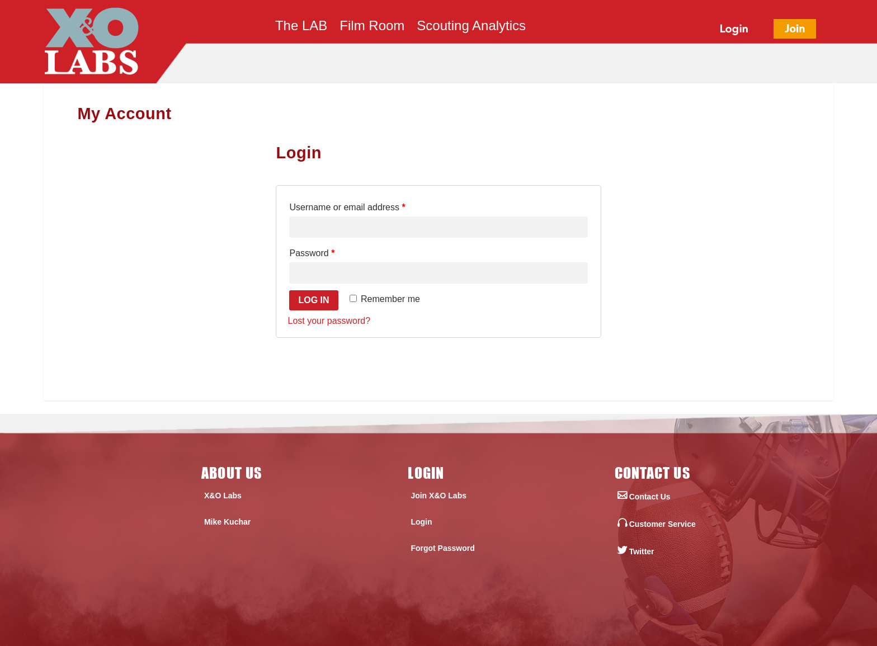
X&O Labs (223, 495)
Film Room (372, 27)
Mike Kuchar (227, 521)
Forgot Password (442, 548)
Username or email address (347, 207)
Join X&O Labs (438, 495)
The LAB (301, 27)
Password (311, 253)
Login (421, 521)
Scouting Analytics (471, 27)
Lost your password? (328, 321)
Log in (313, 300)
